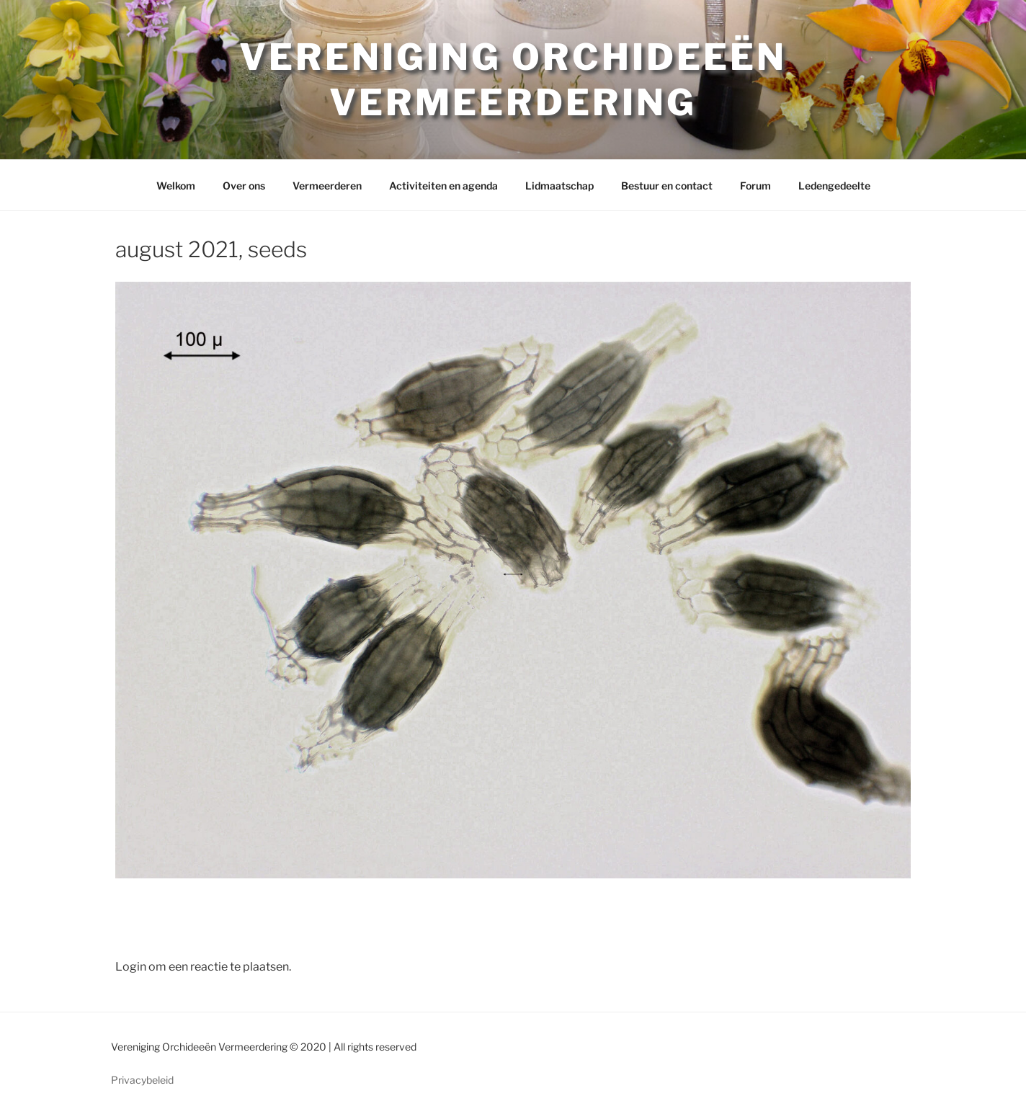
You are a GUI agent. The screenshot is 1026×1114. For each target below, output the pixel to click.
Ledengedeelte (834, 185)
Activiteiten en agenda (443, 185)
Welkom (175, 185)
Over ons (244, 185)
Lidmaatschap (559, 185)
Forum (755, 185)
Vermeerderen (327, 185)
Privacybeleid (142, 1080)
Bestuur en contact (667, 185)
